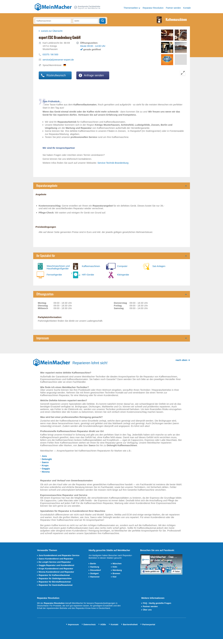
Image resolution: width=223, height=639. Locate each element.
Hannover (95, 577)
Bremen (116, 573)
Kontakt (187, 8)
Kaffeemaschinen (91, 266)
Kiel (114, 577)
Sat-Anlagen (158, 266)
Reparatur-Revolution (153, 8)
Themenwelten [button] (130, 8)
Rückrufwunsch (53, 75)
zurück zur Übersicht (52, 31)
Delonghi (47, 459)
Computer (122, 266)
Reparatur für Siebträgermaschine (55, 578)
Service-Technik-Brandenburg (113, 162)
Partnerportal (148, 624)
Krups (45, 465)
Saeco (45, 462)
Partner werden (173, 8)
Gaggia (46, 468)
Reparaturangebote (46, 186)
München (117, 563)
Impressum (42, 338)
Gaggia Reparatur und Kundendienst (56, 565)
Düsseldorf (95, 570)
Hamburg (94, 567)
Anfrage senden (91, 75)
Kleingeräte (123, 274)
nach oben (181, 360)
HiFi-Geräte (88, 274)
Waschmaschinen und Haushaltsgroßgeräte (58, 267)
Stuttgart (94, 573)
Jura (44, 456)
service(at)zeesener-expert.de (58, 59)
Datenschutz (90, 624)
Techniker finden (102, 21)
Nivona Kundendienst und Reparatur (56, 572)
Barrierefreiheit (130, 624)
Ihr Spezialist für (45, 256)
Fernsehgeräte (54, 274)
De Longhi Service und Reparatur (55, 562)
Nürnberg (117, 570)
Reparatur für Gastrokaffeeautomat (56, 585)
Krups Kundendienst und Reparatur (56, 568)
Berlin (93, 563)
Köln (115, 567)
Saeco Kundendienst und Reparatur (56, 558)
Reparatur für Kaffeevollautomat (54, 575)
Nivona (46, 471)
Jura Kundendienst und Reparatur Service (59, 555)
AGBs (103, 624)
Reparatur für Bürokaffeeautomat (55, 582)
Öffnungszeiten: (45, 294)
